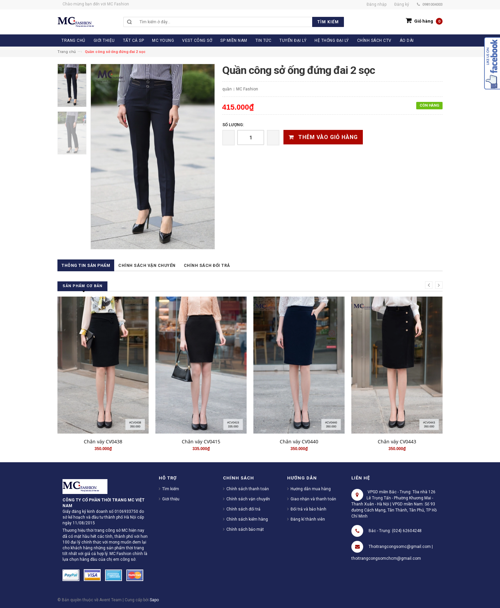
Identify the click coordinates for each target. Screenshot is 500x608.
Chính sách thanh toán (247, 489)
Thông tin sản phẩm (85, 265)
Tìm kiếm (170, 489)
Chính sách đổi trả (207, 265)
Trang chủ (66, 52)
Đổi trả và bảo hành (308, 509)
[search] (240, 22)
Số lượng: (233, 124)
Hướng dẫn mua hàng (311, 489)
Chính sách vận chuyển (147, 265)
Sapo (154, 600)
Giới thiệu (170, 499)
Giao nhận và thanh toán (313, 499)
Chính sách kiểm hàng (247, 519)
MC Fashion (247, 89)
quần (227, 89)
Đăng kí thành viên (308, 519)
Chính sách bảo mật (245, 529)
